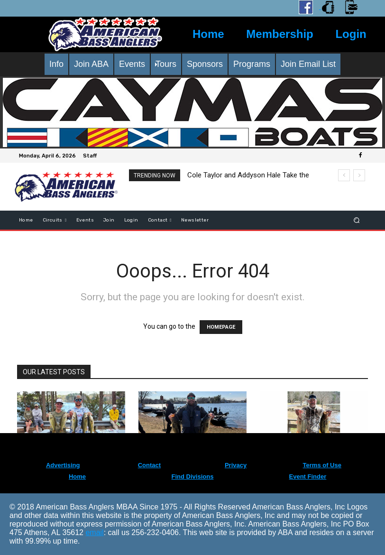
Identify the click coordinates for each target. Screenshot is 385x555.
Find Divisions (193, 476)
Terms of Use (322, 465)
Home (208, 34)
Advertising (63, 465)
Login (350, 34)
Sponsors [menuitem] (205, 64)
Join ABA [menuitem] (91, 64)
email (94, 532)
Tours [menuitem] (166, 64)
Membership (279, 34)
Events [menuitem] (132, 64)
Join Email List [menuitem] (308, 64)
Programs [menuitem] (251, 64)
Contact (149, 465)
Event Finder (308, 476)
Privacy (236, 465)
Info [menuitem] (56, 64)
